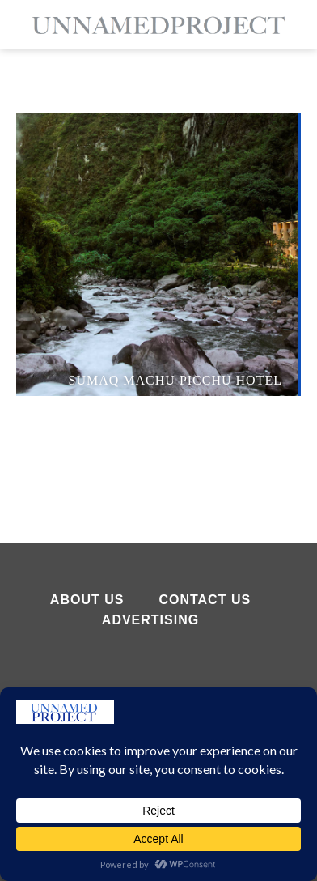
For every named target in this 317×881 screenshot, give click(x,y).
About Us (87, 599)
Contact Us (204, 599)
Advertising (150, 620)
